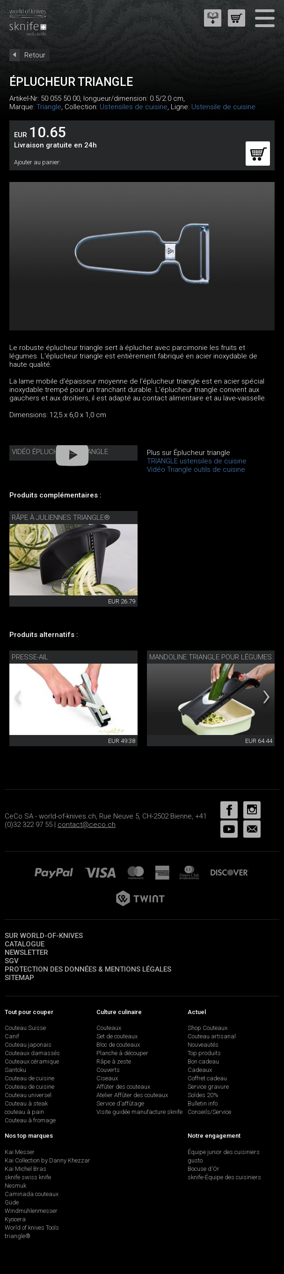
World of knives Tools (32, 1227)
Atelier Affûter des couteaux (132, 1095)
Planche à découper (122, 1053)
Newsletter (26, 952)
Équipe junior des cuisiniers (224, 1151)
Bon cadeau (203, 1061)
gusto (195, 1160)
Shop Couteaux (207, 1027)
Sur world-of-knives (44, 935)
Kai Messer (20, 1151)
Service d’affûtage (120, 1103)
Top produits (204, 1053)
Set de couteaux (117, 1036)
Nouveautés (203, 1044)
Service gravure (208, 1086)
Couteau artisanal (212, 1036)
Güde (12, 1202)
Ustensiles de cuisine (133, 107)
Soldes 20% (203, 1095)
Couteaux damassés (32, 1053)
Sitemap (19, 977)
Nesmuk (15, 1185)
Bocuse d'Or (203, 1168)
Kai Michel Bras (25, 1168)
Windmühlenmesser (31, 1210)
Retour (34, 55)
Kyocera (15, 1219)
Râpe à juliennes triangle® (61, 517)
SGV (12, 961)
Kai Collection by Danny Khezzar (47, 1160)
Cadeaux (200, 1069)
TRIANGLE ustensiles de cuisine (197, 461)
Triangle (48, 107)
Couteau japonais (28, 1044)
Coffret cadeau (207, 1078)
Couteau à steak (26, 1103)
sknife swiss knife (28, 1177)
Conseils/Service (209, 1111)
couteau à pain (24, 1111)
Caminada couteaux (31, 1193)
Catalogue (24, 944)
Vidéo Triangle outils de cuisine (196, 469)
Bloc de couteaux (118, 1044)
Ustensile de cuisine (223, 107)
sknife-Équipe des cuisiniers (224, 1177)
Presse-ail (30, 657)
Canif (12, 1036)
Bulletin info (203, 1103)
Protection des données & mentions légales (88, 969)
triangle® (17, 1235)
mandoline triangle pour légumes (210, 657)
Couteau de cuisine (29, 1078)
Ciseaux (107, 1078)
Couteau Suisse (25, 1027)
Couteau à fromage (30, 1120)
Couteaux (108, 1027)
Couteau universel (28, 1095)
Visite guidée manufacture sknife (139, 1111)
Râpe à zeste (113, 1061)
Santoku (15, 1069)
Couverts (108, 1069)
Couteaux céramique (32, 1061)
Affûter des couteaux (123, 1086)
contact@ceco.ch (87, 824)
